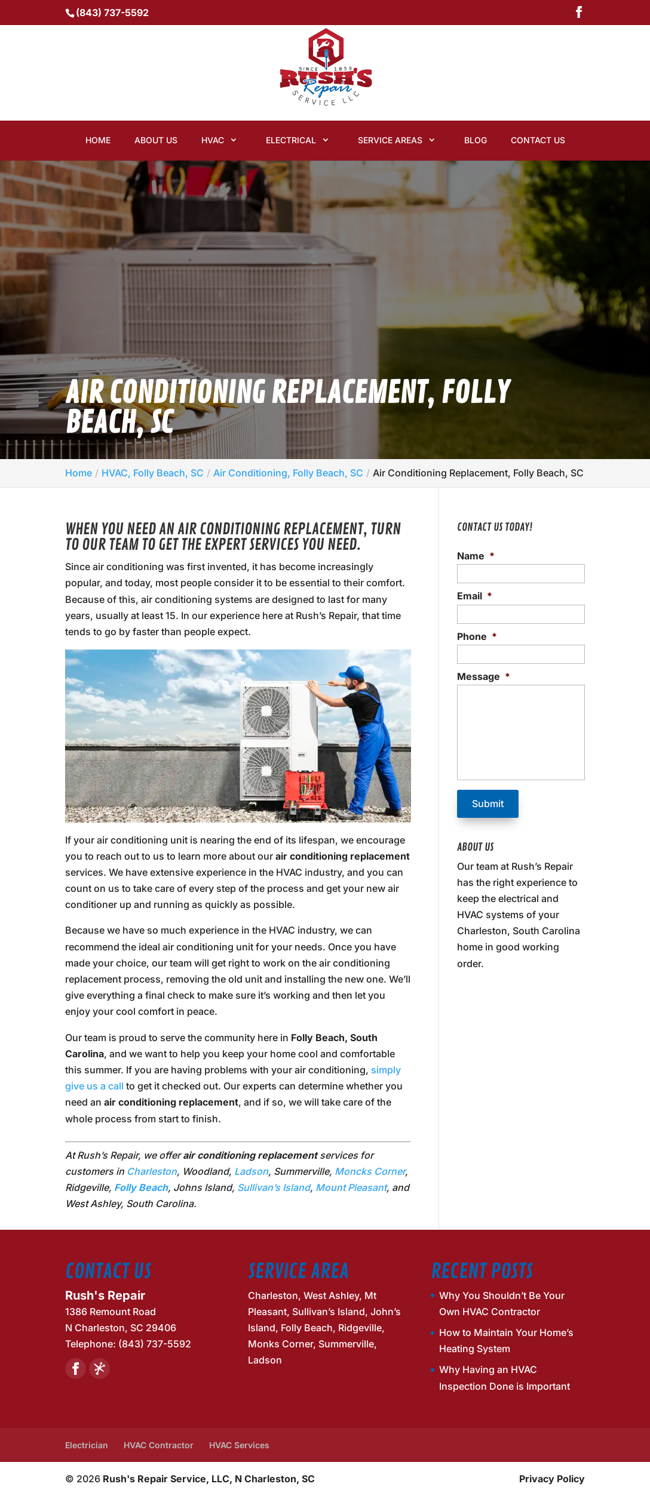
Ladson (251, 1171)
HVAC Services (239, 1445)
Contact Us (538, 140)
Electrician (86, 1445)
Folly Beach (141, 1187)
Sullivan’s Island (273, 1187)
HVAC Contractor (159, 1445)
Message (483, 676)
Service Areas (390, 140)
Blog (475, 140)
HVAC (212, 140)
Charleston (152, 1171)
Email (474, 596)
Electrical (291, 140)
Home (98, 140)
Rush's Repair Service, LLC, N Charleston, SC (209, 1479)
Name (476, 556)
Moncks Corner (370, 1171)
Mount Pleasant (351, 1187)
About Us (155, 140)
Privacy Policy (552, 1479)
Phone (477, 636)
